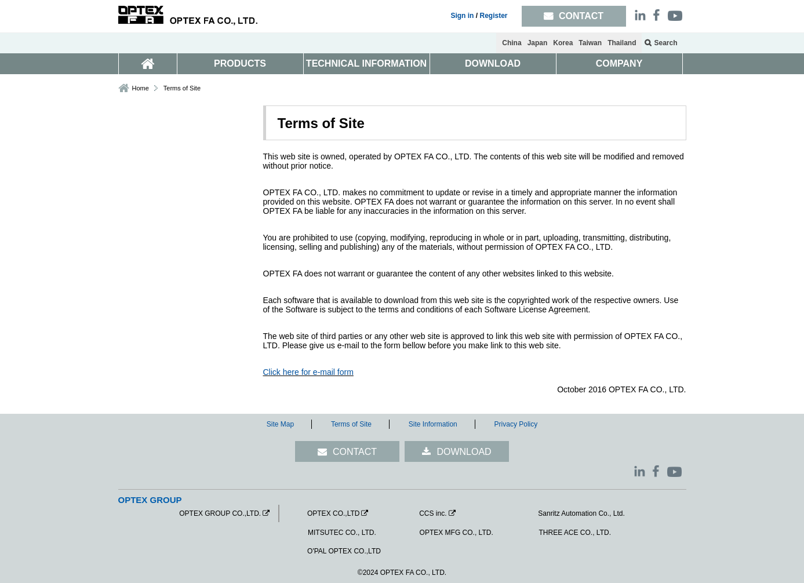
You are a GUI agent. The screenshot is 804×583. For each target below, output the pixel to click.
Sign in (462, 16)
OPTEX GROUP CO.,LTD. (220, 513)
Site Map (280, 424)
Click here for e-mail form (308, 372)
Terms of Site (351, 424)
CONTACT (355, 452)
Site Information (433, 424)
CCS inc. (432, 513)
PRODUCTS (240, 63)
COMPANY (619, 63)
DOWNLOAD (493, 63)
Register (493, 16)
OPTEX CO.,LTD (333, 513)
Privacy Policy (516, 424)
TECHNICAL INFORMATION (366, 63)
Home (140, 88)
